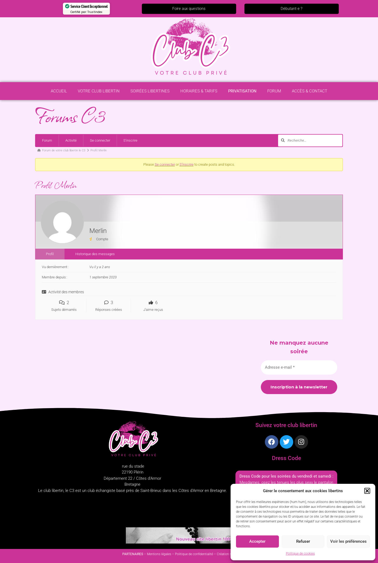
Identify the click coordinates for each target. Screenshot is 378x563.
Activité (71, 140)
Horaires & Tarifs (198, 92)
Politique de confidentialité (194, 554)
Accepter (257, 541)
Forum (274, 92)
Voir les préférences (348, 541)
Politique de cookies (300, 553)
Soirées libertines (150, 92)
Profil (50, 254)
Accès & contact (309, 92)
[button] (367, 491)
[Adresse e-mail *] (299, 367)
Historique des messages (95, 254)
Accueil (59, 92)
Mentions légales (159, 554)
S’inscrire (130, 140)
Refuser (303, 541)
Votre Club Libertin (99, 92)
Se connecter (100, 140)
